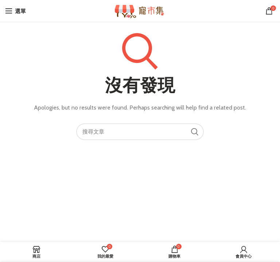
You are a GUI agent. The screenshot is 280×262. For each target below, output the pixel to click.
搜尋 (195, 131)
